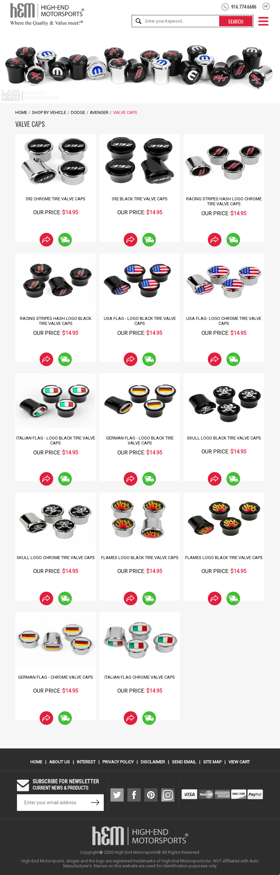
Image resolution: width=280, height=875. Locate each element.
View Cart (239, 761)
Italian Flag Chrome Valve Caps (139, 677)
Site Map (212, 761)
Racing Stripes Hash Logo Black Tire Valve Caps (55, 321)
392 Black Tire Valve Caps (140, 198)
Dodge (78, 112)
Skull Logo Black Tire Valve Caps (224, 438)
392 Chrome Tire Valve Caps (55, 198)
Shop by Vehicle (49, 112)
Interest (86, 761)
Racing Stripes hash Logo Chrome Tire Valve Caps (224, 201)
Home (21, 112)
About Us (59, 761)
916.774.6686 (243, 7)
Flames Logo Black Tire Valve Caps (140, 557)
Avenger (99, 112)
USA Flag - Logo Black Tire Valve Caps (140, 321)
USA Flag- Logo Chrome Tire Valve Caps (223, 321)
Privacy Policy (118, 761)
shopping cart (266, 6)
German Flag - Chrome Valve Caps (55, 677)
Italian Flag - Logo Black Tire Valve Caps (55, 440)
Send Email (184, 761)
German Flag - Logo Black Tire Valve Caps (140, 440)
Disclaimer (153, 761)
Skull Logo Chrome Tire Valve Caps (56, 557)
